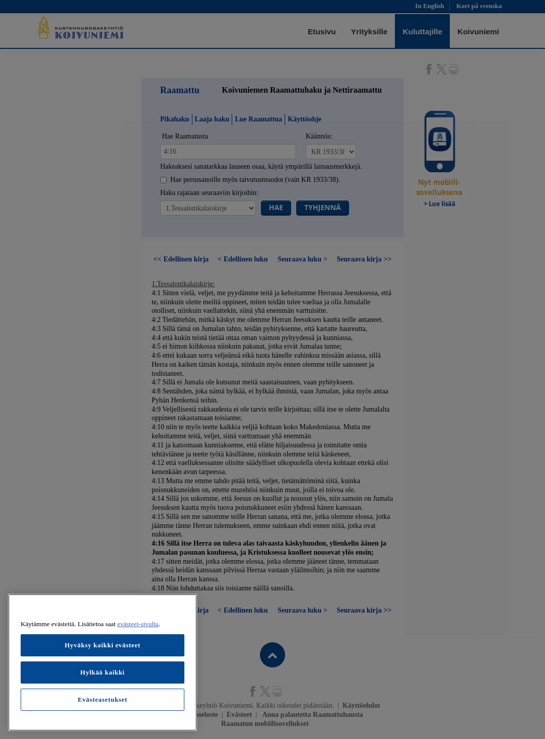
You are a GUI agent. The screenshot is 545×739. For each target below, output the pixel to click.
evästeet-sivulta (138, 624)
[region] (102, 662)
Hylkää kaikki (102, 672)
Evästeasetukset (102, 699)
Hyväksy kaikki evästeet (102, 645)
